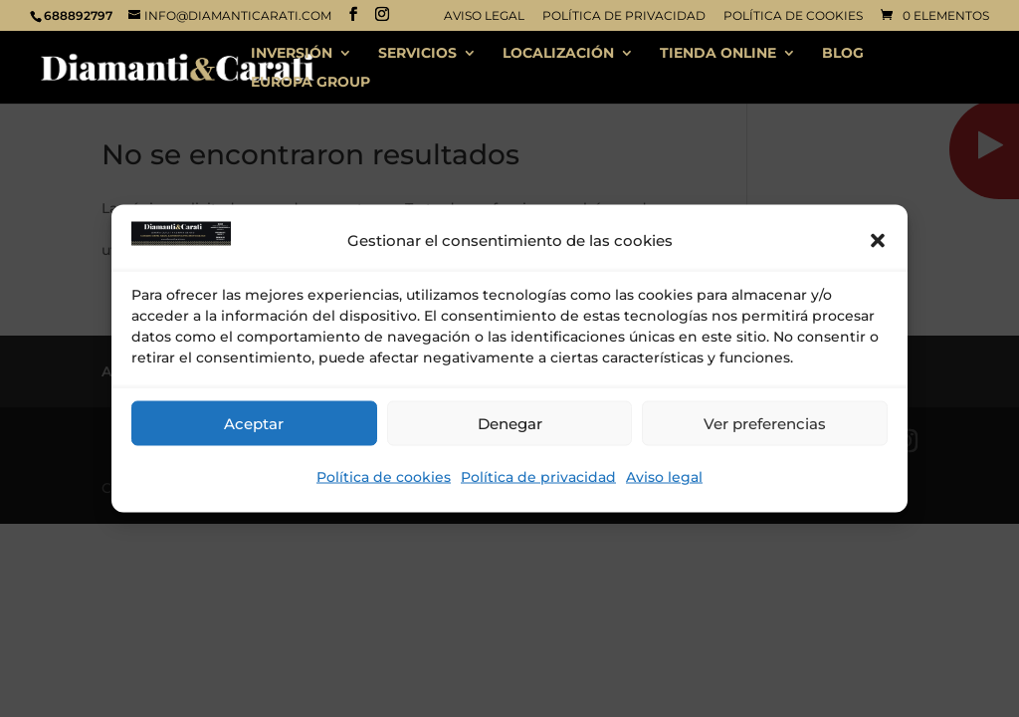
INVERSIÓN (291, 54)
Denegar (510, 422)
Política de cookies (383, 477)
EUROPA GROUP (310, 83)
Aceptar (254, 422)
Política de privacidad (538, 477)
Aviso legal (664, 477)
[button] (878, 241)
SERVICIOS (417, 54)
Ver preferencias (765, 422)
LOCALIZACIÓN (558, 54)
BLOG (843, 54)
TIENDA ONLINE (718, 54)
